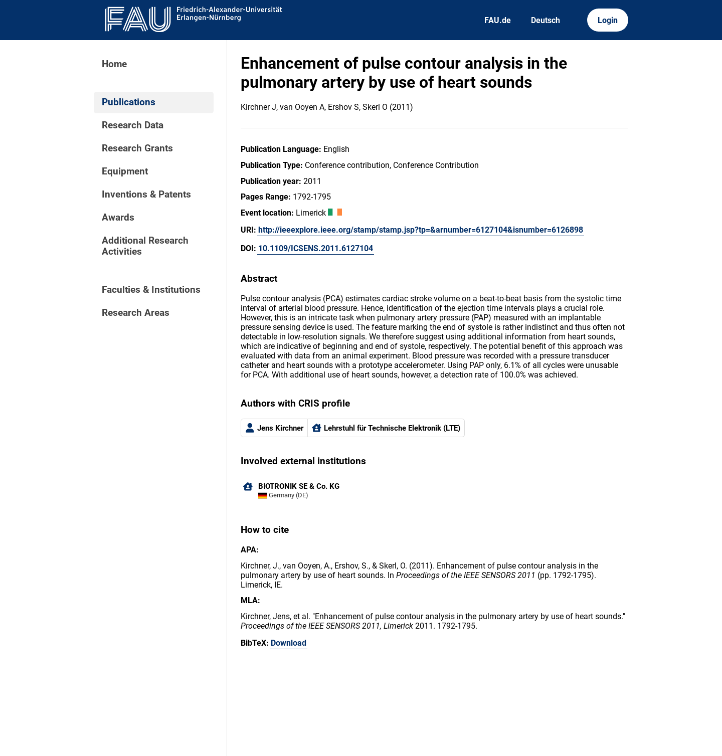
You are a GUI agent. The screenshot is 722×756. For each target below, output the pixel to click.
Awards (118, 217)
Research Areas (135, 312)
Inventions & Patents (146, 194)
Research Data (132, 125)
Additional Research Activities (145, 246)
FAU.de (497, 20)
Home (114, 64)
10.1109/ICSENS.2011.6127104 (315, 248)
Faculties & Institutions (151, 289)
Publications (128, 102)
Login (608, 20)
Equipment (125, 171)
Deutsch (545, 20)
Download (288, 643)
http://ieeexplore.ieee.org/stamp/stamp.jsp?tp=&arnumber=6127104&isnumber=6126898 (420, 230)
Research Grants (137, 148)
